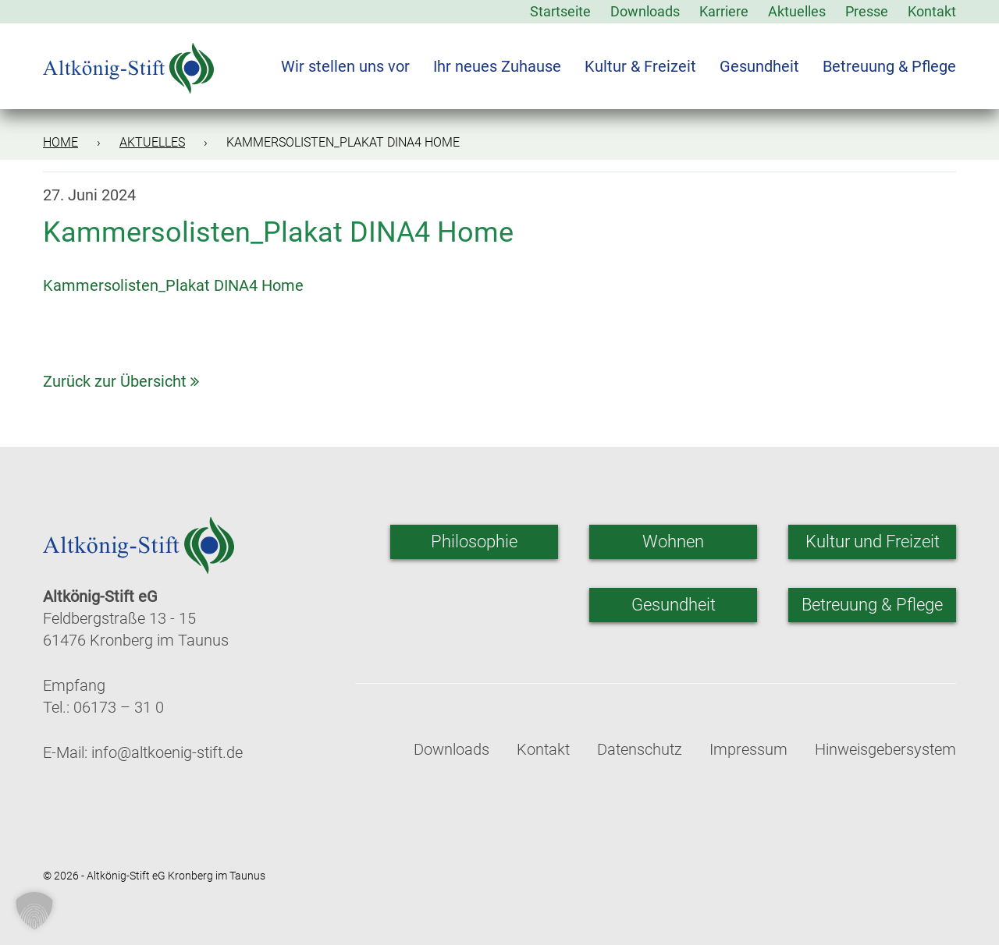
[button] (34, 910)
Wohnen (673, 541)
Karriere (723, 11)
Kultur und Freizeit (872, 541)
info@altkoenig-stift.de (167, 752)
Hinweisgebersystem (885, 749)
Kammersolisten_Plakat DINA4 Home (173, 285)
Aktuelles (797, 11)
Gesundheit (759, 66)
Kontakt (932, 11)
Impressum (748, 749)
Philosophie (474, 541)
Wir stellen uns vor (345, 66)
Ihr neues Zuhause (497, 66)
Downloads (645, 11)
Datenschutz (639, 749)
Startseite (560, 11)
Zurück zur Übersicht (121, 381)
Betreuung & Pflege (889, 66)
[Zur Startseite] (128, 58)
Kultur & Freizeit (640, 66)
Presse (866, 11)
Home (60, 142)
